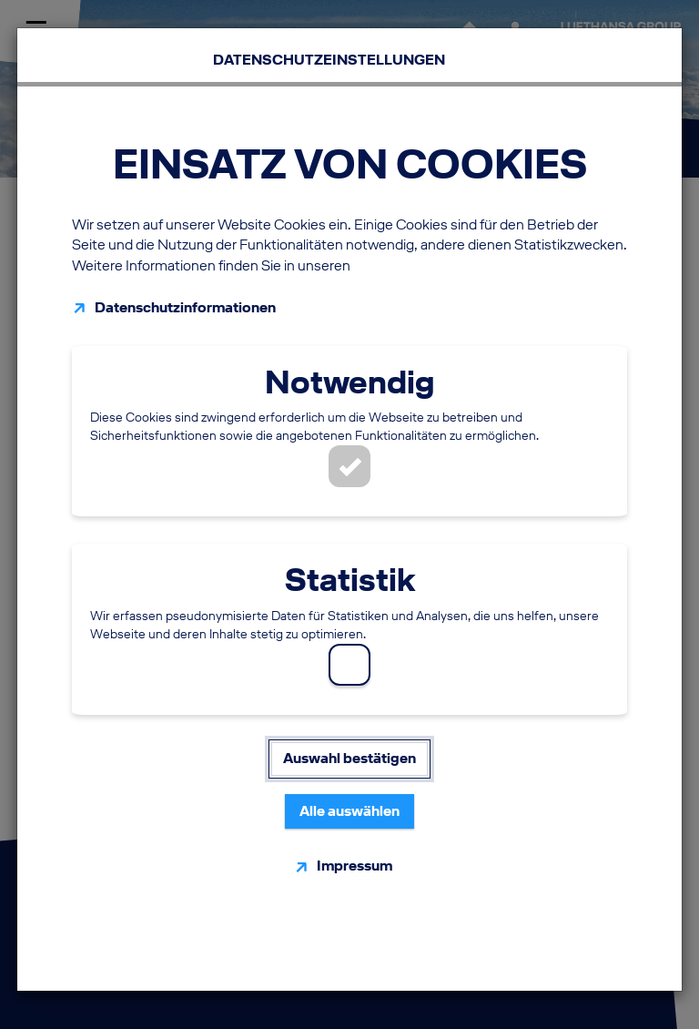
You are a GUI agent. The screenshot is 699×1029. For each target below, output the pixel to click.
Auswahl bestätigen (349, 758)
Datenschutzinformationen (185, 307)
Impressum (354, 865)
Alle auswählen (349, 810)
